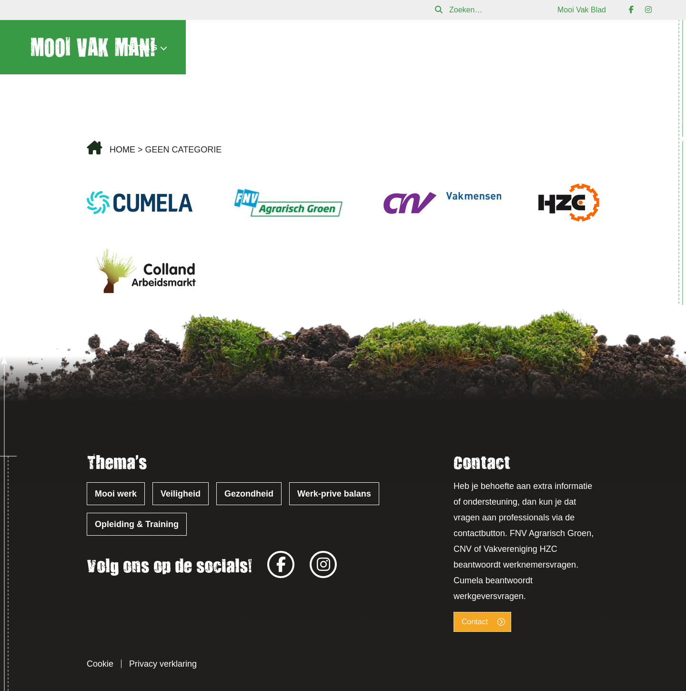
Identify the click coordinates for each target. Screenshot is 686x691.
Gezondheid (248, 493)
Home (122, 149)
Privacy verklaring (163, 664)
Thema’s (138, 46)
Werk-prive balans (334, 493)
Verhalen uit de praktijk (344, 47)
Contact (634, 47)
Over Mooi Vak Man (462, 47)
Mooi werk (116, 493)
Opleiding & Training (137, 524)
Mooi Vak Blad (581, 10)
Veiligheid (181, 493)
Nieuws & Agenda (228, 47)
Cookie (100, 664)
